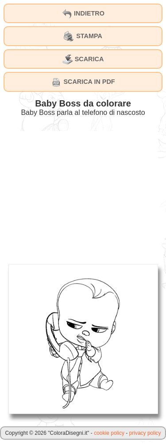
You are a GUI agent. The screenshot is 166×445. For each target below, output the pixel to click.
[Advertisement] (83, 193)
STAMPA (83, 36)
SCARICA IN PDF (83, 82)
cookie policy (109, 433)
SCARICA (83, 59)
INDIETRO (83, 13)
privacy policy (145, 433)
